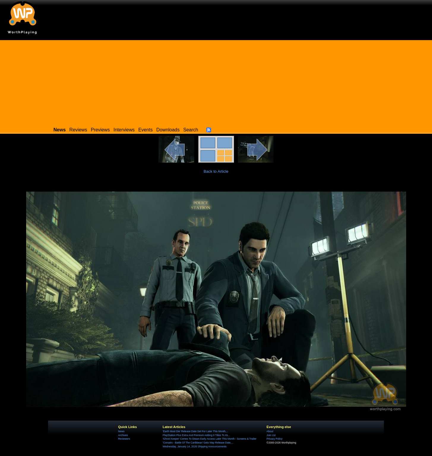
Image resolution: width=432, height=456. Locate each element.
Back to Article (216, 171)
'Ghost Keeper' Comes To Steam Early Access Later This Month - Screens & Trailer (210, 438)
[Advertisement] (216, 81)
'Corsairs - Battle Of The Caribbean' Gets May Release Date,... (198, 442)
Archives (123, 435)
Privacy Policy (274, 438)
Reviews (78, 129)
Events (145, 129)
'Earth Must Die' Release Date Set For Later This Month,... (195, 431)
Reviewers (124, 438)
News (121, 431)
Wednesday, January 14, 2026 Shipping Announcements (195, 446)
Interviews (123, 129)
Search (190, 129)
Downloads (168, 129)
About (270, 431)
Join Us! (271, 435)
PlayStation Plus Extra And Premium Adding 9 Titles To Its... (196, 435)
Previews (100, 129)
